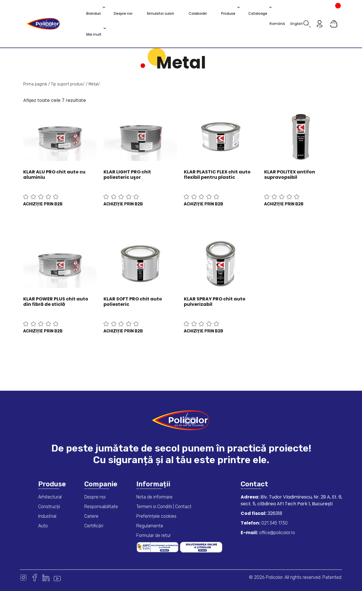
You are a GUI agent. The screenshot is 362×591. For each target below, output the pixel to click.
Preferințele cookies (156, 516)
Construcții (49, 506)
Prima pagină (35, 84)
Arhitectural (50, 497)
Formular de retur (153, 535)
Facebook (34, 577)
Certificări (93, 525)
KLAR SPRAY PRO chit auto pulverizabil (214, 302)
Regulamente (149, 525)
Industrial (47, 516)
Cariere (91, 516)
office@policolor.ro (276, 532)
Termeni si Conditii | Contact (163, 506)
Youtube (57, 577)
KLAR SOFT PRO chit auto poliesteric (133, 302)
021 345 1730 (274, 523)
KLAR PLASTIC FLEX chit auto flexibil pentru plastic (217, 174)
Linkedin (45, 577)
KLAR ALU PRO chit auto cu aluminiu (54, 174)
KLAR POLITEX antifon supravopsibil (289, 174)
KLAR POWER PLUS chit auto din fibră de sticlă (55, 302)
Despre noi (94, 497)
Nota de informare (154, 497)
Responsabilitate (101, 506)
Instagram (23, 577)
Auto (43, 525)
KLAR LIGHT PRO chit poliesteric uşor (127, 174)
